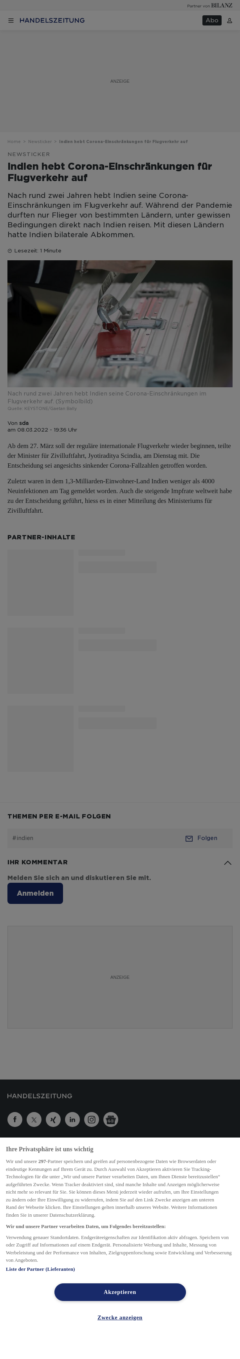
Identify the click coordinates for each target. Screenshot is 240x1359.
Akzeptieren (120, 1292)
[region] (120, 1248)
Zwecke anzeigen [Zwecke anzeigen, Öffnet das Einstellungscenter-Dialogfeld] (120, 1317)
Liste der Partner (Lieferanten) (40, 1269)
